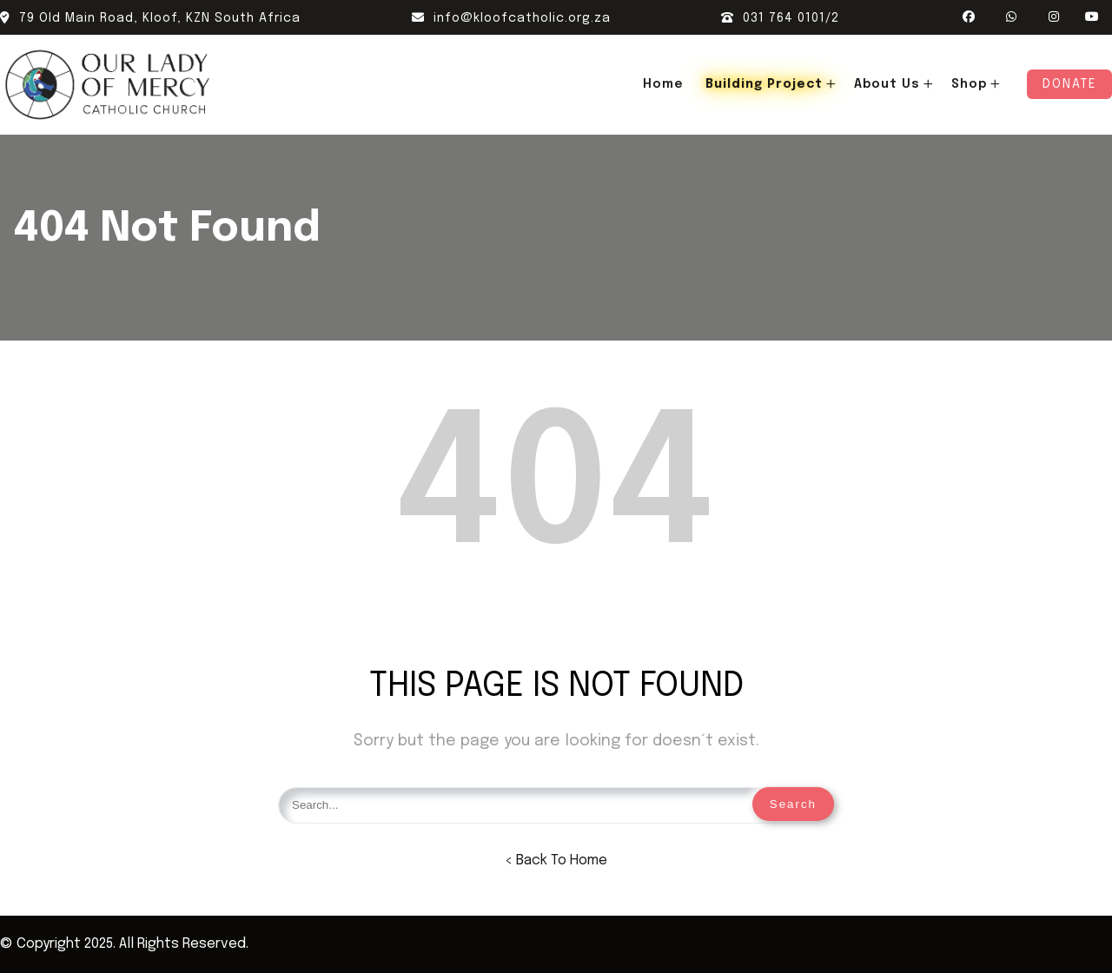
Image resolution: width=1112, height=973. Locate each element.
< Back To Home (556, 860)
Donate (1069, 84)
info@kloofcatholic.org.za (511, 18)
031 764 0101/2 (780, 18)
